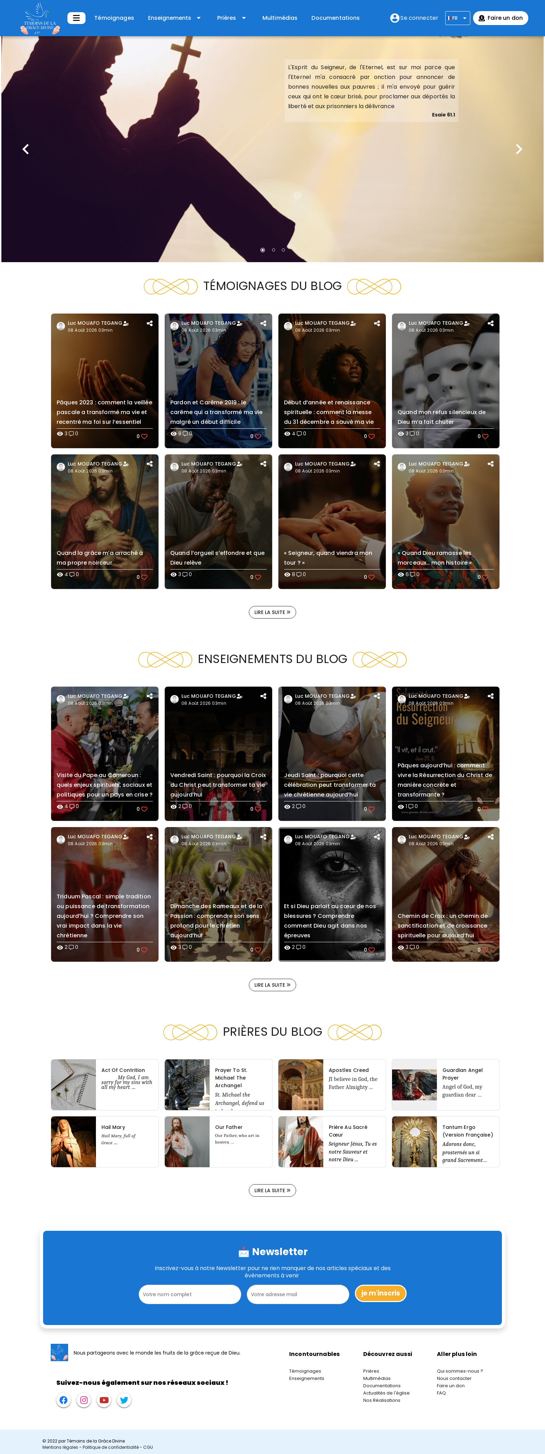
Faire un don (451, 1385)
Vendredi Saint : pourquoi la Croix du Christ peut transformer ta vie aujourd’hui (218, 785)
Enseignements (306, 1378)
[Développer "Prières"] (232, 18)
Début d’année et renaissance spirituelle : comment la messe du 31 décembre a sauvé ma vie (329, 412)
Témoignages (114, 18)
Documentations (335, 18)
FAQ (441, 1393)
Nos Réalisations (381, 1400)
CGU (148, 1447)
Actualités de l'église (386, 1393)
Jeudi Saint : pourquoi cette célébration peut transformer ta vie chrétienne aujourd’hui (330, 785)
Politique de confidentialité (111, 1447)
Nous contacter (454, 1378)
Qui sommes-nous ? (460, 1371)
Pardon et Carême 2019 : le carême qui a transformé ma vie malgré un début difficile (216, 412)
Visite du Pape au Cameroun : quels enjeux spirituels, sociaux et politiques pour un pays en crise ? (105, 785)
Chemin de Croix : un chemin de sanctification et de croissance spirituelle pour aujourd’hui (443, 925)
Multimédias (280, 18)
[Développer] (76, 18)
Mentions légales (60, 1447)
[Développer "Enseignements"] (176, 18)
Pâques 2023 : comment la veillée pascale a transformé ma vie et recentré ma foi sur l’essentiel (104, 412)
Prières (371, 1371)
